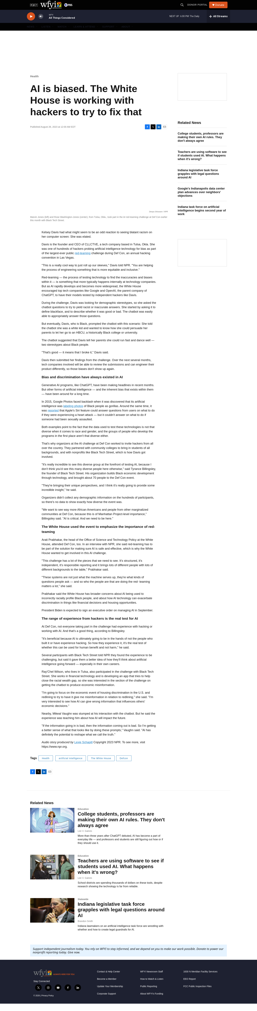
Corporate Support (106, 1001)
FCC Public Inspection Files (197, 994)
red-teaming (82, 260)
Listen (45, 34)
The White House (101, 765)
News (30, 34)
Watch (62, 34)
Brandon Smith (85, 928)
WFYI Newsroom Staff (151, 979)
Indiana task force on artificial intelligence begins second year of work (202, 218)
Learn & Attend (84, 34)
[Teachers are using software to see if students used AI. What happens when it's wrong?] (52, 874)
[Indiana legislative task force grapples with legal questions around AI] (52, 917)
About (125, 34)
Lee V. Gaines (85, 838)
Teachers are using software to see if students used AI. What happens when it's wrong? (202, 163)
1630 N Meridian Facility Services (200, 979)
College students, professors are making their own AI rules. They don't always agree (201, 144)
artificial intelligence (70, 765)
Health (34, 83)
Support (108, 34)
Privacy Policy (47, 1003)
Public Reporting (148, 994)
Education (83, 816)
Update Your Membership (110, 994)
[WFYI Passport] (202, 260)
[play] (31, 24)
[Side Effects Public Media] (202, 94)
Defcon (124, 765)
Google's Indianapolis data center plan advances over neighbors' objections (201, 199)
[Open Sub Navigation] (37, 34)
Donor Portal (199, 8)
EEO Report (189, 986)
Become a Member (106, 986)
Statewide (83, 906)
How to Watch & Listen (151, 986)
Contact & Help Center (108, 979)
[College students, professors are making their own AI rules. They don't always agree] (52, 827)
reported (53, 417)
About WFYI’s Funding (151, 1001)
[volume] (41, 23)
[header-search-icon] (183, 8)
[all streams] (218, 23)
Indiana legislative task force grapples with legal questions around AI (198, 181)
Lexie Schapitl (83, 749)
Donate (222, 8)
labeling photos (73, 413)
